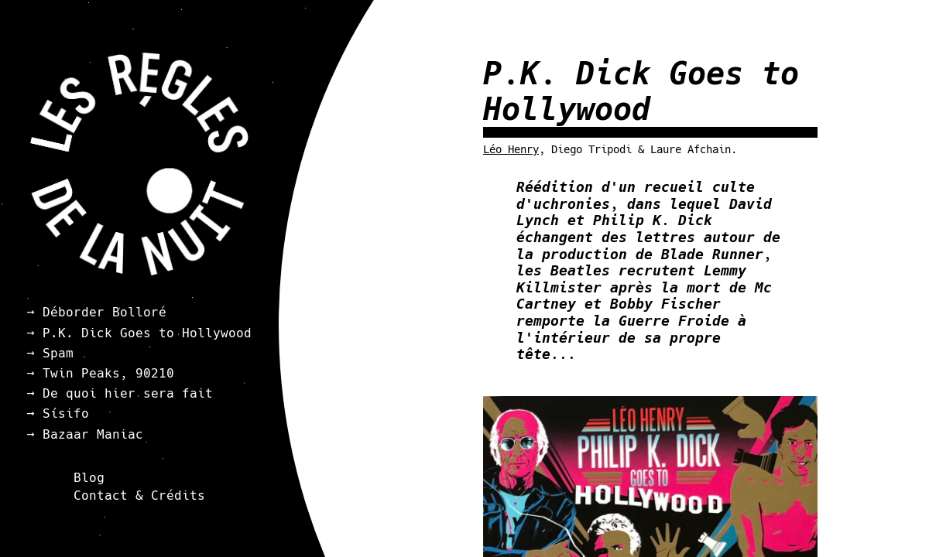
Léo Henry (511, 149)
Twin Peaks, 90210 (108, 373)
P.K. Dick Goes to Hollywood (147, 333)
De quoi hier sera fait (128, 393)
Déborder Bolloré (104, 312)
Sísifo (66, 413)
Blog (89, 477)
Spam (58, 353)
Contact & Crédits (139, 495)
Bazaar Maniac (93, 434)
